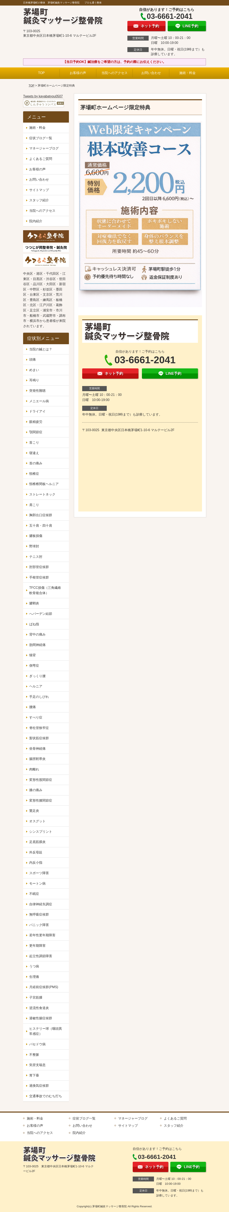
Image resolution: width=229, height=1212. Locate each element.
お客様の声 (78, 73)
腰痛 (32, 707)
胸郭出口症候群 (40, 515)
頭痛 (32, 359)
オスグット (37, 821)
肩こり (34, 505)
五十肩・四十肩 (40, 525)
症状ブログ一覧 (40, 138)
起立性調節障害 (40, 956)
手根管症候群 (39, 577)
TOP (41, 73)
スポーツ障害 (39, 873)
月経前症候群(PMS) (43, 987)
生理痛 (34, 976)
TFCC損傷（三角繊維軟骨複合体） (45, 590)
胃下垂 (34, 1075)
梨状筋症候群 (39, 738)
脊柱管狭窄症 (39, 728)
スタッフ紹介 (39, 200)
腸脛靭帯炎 (37, 759)
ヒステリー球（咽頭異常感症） (45, 1031)
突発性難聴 (37, 390)
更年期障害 (37, 945)
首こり (34, 442)
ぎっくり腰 (37, 676)
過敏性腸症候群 (40, 1018)
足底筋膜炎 (37, 842)
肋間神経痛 (37, 645)
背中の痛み (37, 634)
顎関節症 (35, 432)
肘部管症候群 (39, 567)
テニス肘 (35, 556)
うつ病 (34, 966)
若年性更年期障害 (42, 935)
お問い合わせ (151, 73)
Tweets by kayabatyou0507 (43, 96)
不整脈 (34, 1054)
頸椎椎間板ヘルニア (44, 484)
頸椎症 (34, 473)
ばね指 (34, 624)
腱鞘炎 (34, 603)
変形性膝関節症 (40, 800)
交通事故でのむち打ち (45, 1096)
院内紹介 (35, 221)
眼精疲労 (35, 422)
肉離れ (34, 769)
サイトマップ (39, 190)
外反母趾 (35, 852)
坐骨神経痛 (37, 748)
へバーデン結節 (40, 613)
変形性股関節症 (40, 779)
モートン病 (37, 883)
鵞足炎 (34, 810)
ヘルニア (35, 686)
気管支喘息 (37, 1065)
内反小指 (35, 862)
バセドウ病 (37, 1044)
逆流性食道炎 (39, 1008)
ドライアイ (37, 411)
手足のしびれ (39, 696)
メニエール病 (39, 401)
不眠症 (34, 893)
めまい (34, 370)
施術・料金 (187, 73)
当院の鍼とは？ (40, 349)
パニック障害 (39, 925)
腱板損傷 (35, 536)
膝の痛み (35, 790)
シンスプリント (40, 831)
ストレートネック (42, 494)
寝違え (34, 453)
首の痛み (35, 463)
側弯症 (34, 665)
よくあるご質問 (40, 159)
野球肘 (34, 546)
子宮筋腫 (35, 997)
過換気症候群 (39, 1085)
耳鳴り (34, 380)
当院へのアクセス (114, 73)
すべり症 (35, 717)
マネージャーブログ (44, 148)
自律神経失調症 (40, 904)
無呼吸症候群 (39, 914)
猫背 (32, 655)
